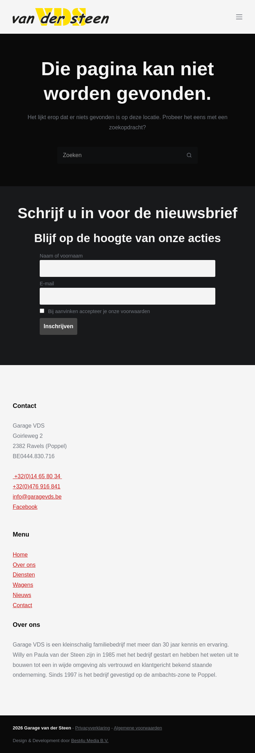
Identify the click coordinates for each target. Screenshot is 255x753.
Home (20, 555)
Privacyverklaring (92, 728)
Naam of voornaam (61, 256)
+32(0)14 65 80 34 (37, 476)
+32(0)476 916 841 (36, 486)
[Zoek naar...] (119, 155)
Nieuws (22, 595)
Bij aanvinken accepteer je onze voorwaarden (95, 311)
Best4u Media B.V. (90, 740)
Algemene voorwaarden (138, 728)
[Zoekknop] (189, 155)
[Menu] (239, 17)
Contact (22, 605)
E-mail (47, 283)
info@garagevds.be (37, 497)
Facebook (25, 507)
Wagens (23, 585)
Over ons (24, 565)
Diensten (24, 575)
